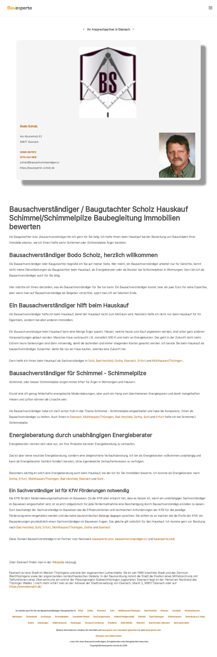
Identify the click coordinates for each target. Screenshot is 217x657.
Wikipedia (58, 562)
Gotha (118, 360)
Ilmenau (164, 610)
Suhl (91, 360)
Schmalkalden (62, 616)
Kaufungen (76, 623)
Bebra (31, 623)
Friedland (112, 623)
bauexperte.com (102, 539)
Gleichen (140, 623)
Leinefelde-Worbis (81, 616)
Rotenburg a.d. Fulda (195, 616)
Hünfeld (142, 616)
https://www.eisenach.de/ (25, 586)
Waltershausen (59, 623)
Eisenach (130, 360)
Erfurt (141, 360)
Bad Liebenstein (181, 623)
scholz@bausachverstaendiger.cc (39, 162)
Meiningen (17, 616)
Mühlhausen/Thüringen (167, 360)
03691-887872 (28, 152)
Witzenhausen (175, 616)
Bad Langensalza (101, 616)
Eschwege (46, 616)
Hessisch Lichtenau (94, 623)
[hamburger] (211, 8)
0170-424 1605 (28, 157)
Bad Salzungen (156, 616)
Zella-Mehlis (127, 623)
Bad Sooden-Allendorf (159, 623)
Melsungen (43, 623)
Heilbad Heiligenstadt (124, 616)
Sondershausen (192, 610)
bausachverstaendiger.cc (131, 539)
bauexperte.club (164, 539)
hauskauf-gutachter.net (129, 630)
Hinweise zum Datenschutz (108, 636)
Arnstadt (176, 610)
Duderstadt (31, 616)
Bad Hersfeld (104, 360)
